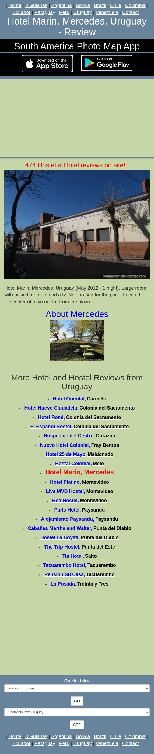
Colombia (135, 5)
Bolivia (83, 5)
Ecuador (21, 12)
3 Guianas (36, 5)
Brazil (100, 5)
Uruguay (82, 12)
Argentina (61, 5)
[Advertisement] (77, 119)
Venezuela (107, 12)
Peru (64, 12)
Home (14, 5)
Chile (115, 5)
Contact (130, 12)
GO (77, 701)
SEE (77, 725)
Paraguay (44, 12)
